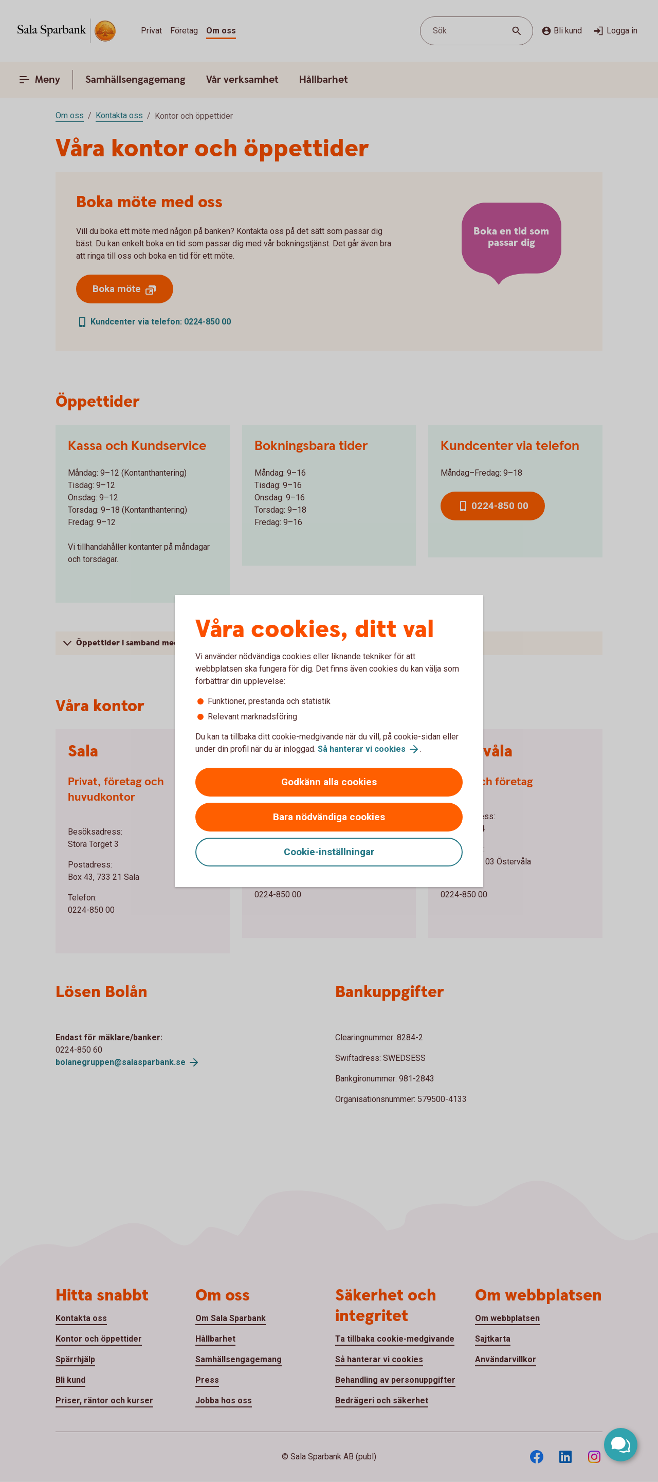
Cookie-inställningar (329, 852)
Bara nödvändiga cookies (329, 817)
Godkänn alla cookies (329, 782)
